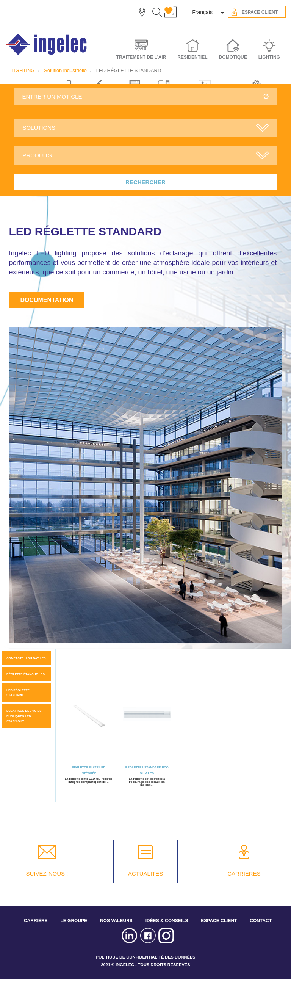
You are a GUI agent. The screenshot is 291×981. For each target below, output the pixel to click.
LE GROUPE (73, 920)
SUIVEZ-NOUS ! (47, 873)
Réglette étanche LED (25, 674)
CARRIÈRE (36, 920)
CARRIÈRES (244, 873)
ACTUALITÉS (145, 873)
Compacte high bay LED (26, 658)
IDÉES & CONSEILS (167, 920)
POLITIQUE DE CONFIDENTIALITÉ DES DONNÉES (146, 957)
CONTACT (261, 920)
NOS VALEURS (116, 920)
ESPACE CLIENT (219, 920)
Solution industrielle (65, 70)
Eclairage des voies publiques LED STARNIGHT (23, 715)
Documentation (46, 300)
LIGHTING (22, 70)
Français (202, 12)
